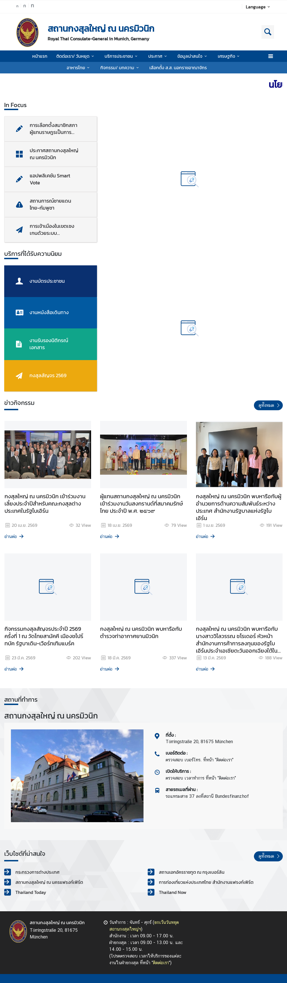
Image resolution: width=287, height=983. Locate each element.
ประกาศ (158, 56)
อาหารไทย (79, 67)
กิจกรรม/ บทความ (120, 67)
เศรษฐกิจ (229, 56)
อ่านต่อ (14, 536)
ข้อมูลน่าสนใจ (193, 56)
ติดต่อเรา (161, 962)
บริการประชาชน (122, 56)
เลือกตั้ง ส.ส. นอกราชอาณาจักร (178, 67)
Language (259, 6)
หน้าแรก (39, 56)
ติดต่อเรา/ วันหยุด (76, 56)
